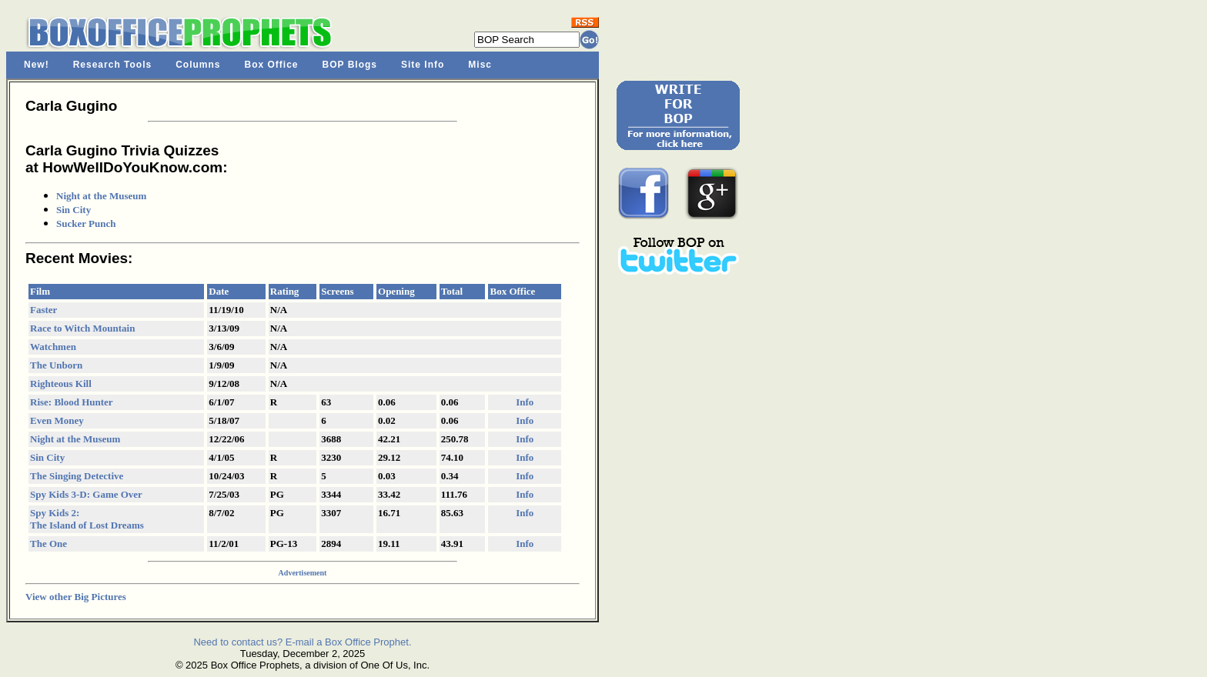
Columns (198, 64)
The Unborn (56, 365)
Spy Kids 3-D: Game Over (86, 494)
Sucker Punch (85, 223)
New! (36, 64)
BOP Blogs (350, 64)
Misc (480, 64)
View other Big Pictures (75, 596)
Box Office (272, 64)
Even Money (57, 420)
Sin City (73, 209)
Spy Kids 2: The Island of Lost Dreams (87, 519)
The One (48, 543)
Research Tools (112, 64)
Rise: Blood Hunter (71, 402)
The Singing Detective (76, 476)
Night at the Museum (101, 196)
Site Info (422, 64)
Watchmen (53, 346)
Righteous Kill (61, 383)
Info (524, 402)
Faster (43, 309)
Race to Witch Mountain (82, 328)
